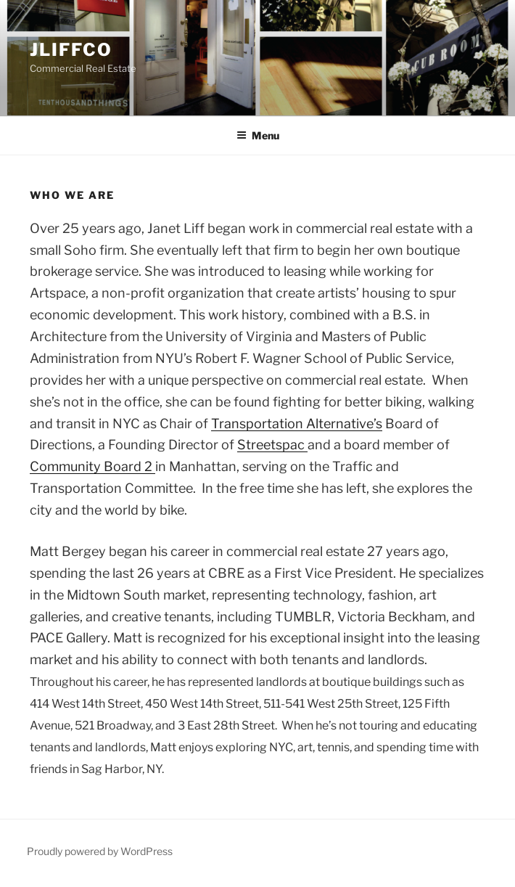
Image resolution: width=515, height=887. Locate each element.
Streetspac (272, 444)
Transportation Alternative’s (296, 423)
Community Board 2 (92, 466)
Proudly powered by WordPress (100, 851)
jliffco (71, 49)
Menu (257, 135)
